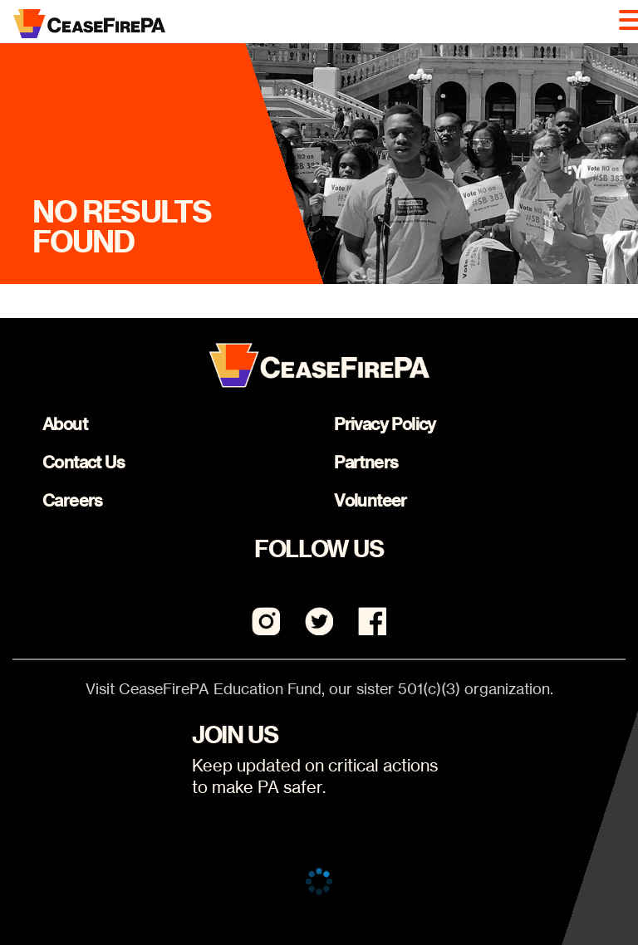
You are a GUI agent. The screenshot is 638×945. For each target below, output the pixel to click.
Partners (366, 462)
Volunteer (370, 500)
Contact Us (83, 462)
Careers (72, 500)
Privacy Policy (385, 424)
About (64, 424)
